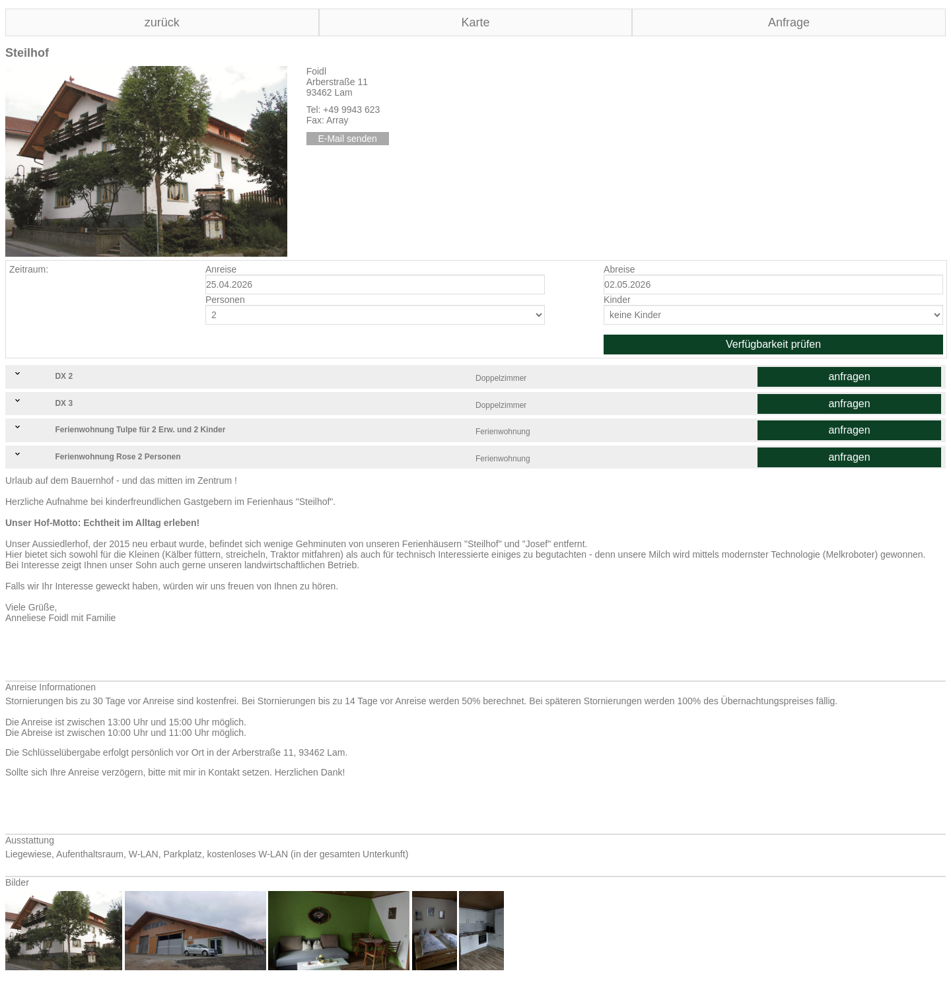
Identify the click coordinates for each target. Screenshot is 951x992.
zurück (162, 22)
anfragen (849, 376)
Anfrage (789, 22)
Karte (475, 22)
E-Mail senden (347, 138)
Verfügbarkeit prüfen (773, 344)
